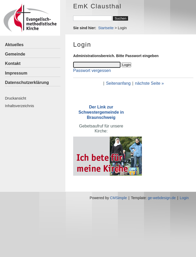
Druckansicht (15, 98)
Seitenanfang (118, 83)
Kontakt (13, 63)
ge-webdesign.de (162, 198)
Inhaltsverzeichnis (19, 106)
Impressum (16, 73)
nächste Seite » (149, 83)
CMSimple (118, 198)
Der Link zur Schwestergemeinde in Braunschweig (101, 112)
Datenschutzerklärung (27, 82)
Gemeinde (15, 54)
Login (184, 198)
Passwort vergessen (92, 70)
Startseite (106, 28)
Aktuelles (14, 44)
